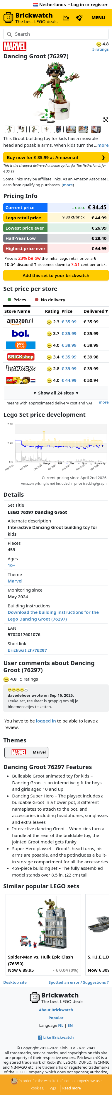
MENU (98, 18)
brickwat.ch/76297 (27, 650)
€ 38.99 (69, 345)
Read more (71, 1088)
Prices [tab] (17, 300)
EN (70, 1025)
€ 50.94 (91, 380)
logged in (46, 721)
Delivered (94, 311)
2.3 (53, 321)
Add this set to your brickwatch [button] (56, 275)
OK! (53, 1088)
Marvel (15, 581)
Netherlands (49, 4)
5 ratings (100, 49)
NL (60, 1025)
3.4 (53, 357)
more (103, 145)
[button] (105, 119)
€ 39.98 (91, 357)
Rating (52, 311)
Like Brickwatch (56, 1037)
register (99, 4)
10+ (11, 565)
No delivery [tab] (50, 300)
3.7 (53, 333)
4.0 (53, 345)
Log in (77, 4)
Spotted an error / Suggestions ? (79, 982)
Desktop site (15, 982)
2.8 (53, 368)
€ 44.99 (69, 380)
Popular (56, 1017)
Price (67, 311)
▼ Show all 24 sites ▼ (56, 393)
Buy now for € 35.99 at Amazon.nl (56, 157)
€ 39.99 (69, 368)
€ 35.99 (69, 321)
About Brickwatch (56, 1009)
